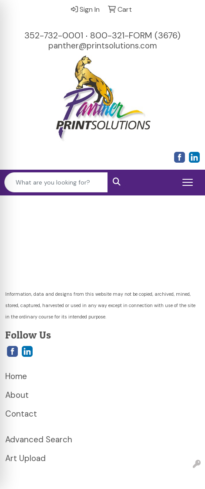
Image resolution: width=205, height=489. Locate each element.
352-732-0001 (53, 35)
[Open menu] (187, 182)
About (17, 395)
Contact (21, 413)
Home (16, 376)
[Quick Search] (56, 182)
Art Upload (25, 458)
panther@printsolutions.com (102, 45)
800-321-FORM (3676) (135, 35)
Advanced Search (38, 439)
